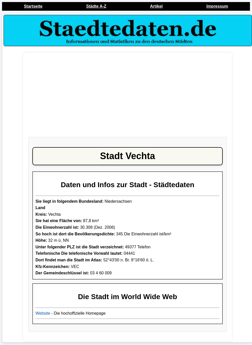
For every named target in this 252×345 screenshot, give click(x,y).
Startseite (33, 6)
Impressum (217, 6)
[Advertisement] (127, 97)
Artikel (156, 6)
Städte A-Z (96, 6)
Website (42, 313)
